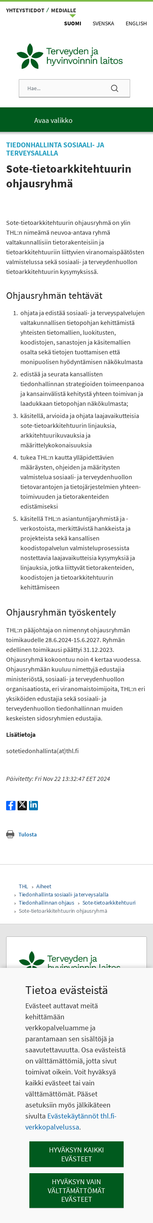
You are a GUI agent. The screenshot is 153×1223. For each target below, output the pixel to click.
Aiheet (43, 886)
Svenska (103, 23)
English (136, 23)
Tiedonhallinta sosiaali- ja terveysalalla (64, 894)
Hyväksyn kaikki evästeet (76, 1154)
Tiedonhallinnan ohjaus (46, 902)
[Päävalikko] (76, 119)
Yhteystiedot (25, 10)
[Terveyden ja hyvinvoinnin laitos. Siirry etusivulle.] (76, 963)
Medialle (63, 10)
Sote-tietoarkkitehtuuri (108, 902)
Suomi (72, 23)
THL (23, 886)
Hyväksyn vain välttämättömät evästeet (76, 1190)
